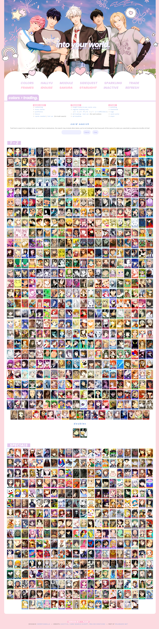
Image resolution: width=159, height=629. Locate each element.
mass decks (40, 109)
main (112, 116)
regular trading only (81, 109)
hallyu (47, 83)
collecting (39, 107)
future (37, 114)
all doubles (77, 116)
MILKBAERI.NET (121, 624)
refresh (132, 87)
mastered (114, 109)
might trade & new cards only (84, 107)
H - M (82, 112)
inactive (111, 87)
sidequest (88, 83)
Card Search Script (79, 624)
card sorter (114, 114)
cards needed (40, 116)
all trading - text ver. (81, 114)
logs (112, 112)
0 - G (76, 112)
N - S (89, 112)
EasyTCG (64, 624)
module (66, 83)
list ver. (51, 116)
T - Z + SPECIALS (100, 112)
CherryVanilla (43, 624)
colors (27, 83)
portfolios (39, 112)
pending (113, 107)
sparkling (113, 83)
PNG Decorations (97, 624)
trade (134, 83)
